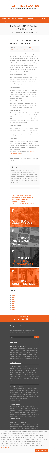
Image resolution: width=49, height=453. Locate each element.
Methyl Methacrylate (21, 50)
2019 (13, 297)
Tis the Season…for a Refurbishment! (22, 197)
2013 (13, 309)
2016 (13, 303)
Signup (36, 337)
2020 (13, 295)
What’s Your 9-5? (6, 20)
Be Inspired (31, 19)
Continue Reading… (15, 363)
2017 (13, 301)
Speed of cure (33, 50)
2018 (13, 299)
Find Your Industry (17, 19)
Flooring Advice (34, 47)
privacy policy (5, 447)
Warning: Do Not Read (18, 201)
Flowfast (14, 50)
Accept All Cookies (41, 450)
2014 (13, 307)
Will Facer (26, 47)
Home (13, 32)
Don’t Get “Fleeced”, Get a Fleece (21, 195)
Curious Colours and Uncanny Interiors (23, 203)
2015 (13, 305)
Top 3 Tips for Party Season (20, 199)
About (43, 19)
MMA (28, 50)
